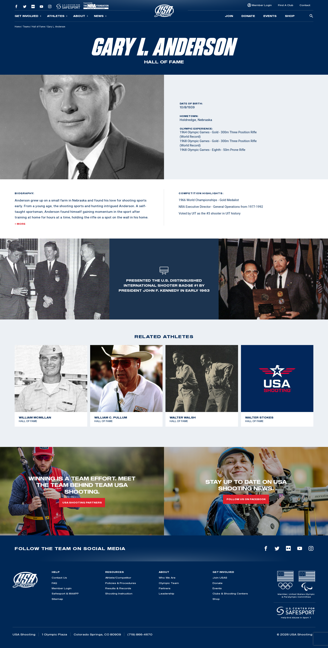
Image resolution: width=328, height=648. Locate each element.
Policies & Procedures (120, 583)
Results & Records (118, 588)
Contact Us (59, 577)
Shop (290, 15)
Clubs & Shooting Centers (230, 593)
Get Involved (28, 16)
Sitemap (57, 599)
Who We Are (167, 577)
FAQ (54, 583)
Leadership (166, 593)
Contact (305, 5)
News (100, 16)
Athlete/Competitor (118, 577)
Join (229, 15)
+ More (20, 224)
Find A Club (285, 5)
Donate (248, 15)
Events (270, 15)
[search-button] (311, 16)
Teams (26, 26)
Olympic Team (169, 583)
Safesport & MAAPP (65, 593)
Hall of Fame (38, 26)
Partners (164, 588)
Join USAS (220, 577)
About (80, 16)
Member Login (262, 5)
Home (18, 26)
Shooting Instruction (118, 593)
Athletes (57, 16)
